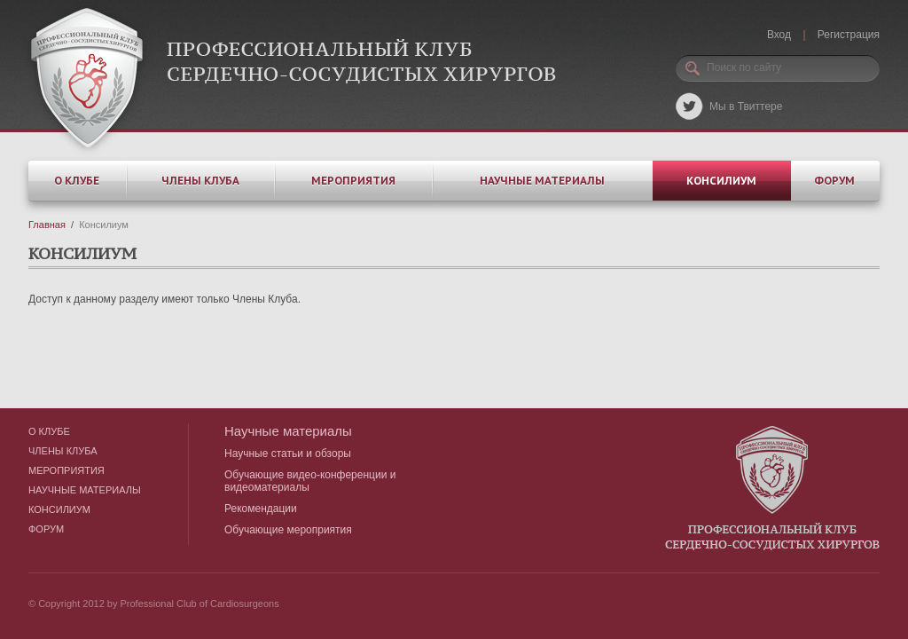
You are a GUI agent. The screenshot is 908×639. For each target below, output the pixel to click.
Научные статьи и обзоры (287, 453)
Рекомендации (260, 508)
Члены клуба (200, 180)
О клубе (76, 180)
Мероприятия (353, 180)
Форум (834, 180)
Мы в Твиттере (745, 106)
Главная (47, 224)
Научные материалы (542, 180)
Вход (779, 34)
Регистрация (849, 34)
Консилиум (721, 180)
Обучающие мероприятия (288, 530)
